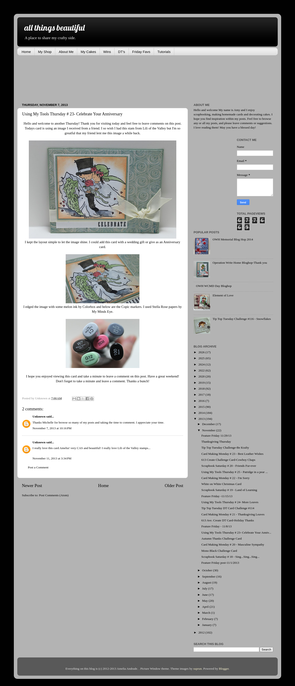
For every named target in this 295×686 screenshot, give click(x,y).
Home (26, 52)
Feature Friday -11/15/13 (216, 496)
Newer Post (32, 485)
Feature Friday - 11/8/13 (216, 526)
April (205, 606)
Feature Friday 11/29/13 (216, 435)
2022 (201, 370)
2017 (201, 394)
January (207, 625)
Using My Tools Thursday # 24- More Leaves (229, 502)
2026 (201, 352)
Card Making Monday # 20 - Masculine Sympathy (232, 544)
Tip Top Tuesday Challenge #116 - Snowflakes (241, 319)
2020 (201, 376)
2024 (201, 364)
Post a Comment (38, 467)
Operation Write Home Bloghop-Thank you (239, 262)
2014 (201, 413)
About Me (66, 52)
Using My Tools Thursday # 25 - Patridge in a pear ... (234, 472)
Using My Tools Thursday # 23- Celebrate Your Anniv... (236, 532)
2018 (201, 388)
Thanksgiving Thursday (216, 441)
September (209, 576)
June (205, 594)
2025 (201, 358)
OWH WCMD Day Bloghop (214, 286)
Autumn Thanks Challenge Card (221, 538)
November (209, 430)
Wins (107, 52)
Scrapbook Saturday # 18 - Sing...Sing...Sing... (230, 556)
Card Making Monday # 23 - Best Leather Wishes (232, 453)
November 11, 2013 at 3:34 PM (51, 458)
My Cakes (88, 52)
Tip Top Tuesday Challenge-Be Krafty (225, 447)
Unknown (38, 416)
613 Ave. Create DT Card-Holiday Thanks (227, 520)
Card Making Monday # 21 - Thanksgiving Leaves (233, 514)
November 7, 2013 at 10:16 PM (51, 428)
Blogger (224, 668)
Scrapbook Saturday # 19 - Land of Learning (229, 490)
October (207, 570)
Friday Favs (141, 52)
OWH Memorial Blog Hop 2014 (232, 239)
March (206, 612)
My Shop (45, 52)
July (205, 588)
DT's (121, 52)
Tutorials (164, 52)
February (208, 619)
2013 (201, 418)
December (209, 424)
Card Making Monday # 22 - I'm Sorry (225, 478)
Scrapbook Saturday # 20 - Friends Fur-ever (228, 465)
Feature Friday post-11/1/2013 (220, 562)
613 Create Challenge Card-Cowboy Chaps (228, 459)
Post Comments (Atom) (53, 495)
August (207, 582)
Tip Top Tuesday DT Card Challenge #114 (227, 508)
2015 (201, 407)
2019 (201, 382)
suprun (197, 668)
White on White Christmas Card (221, 484)
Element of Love (222, 295)
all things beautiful (54, 27)
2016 (201, 401)
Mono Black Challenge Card (219, 550)
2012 (201, 632)
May (205, 600)
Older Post (174, 485)
